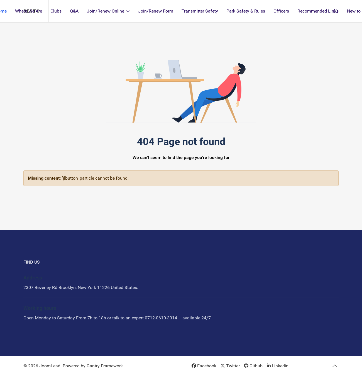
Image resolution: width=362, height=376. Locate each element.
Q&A (74, 11)
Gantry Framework (105, 365)
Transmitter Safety (200, 11)
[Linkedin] (277, 365)
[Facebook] (204, 365)
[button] (335, 366)
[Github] (253, 365)
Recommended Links (318, 11)
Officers (281, 11)
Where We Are (28, 11)
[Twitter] (230, 365)
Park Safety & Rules (245, 11)
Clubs (56, 11)
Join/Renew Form (155, 11)
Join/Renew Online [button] (108, 11)
